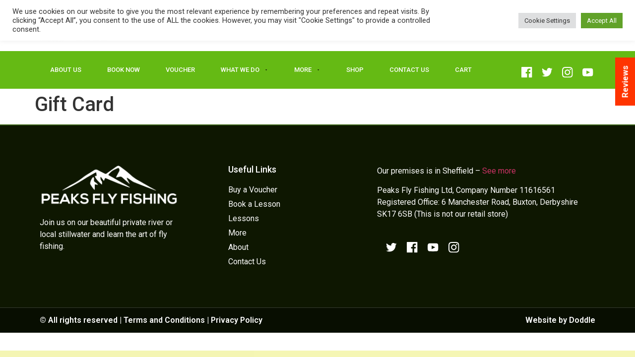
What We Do (244, 70)
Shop (355, 69)
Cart (463, 69)
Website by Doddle (560, 320)
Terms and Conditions (164, 320)
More (307, 70)
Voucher (180, 69)
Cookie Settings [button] (547, 20)
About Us (65, 69)
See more (499, 171)
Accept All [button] (602, 20)
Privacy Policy (236, 320)
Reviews (625, 81)
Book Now (123, 69)
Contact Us (409, 69)
